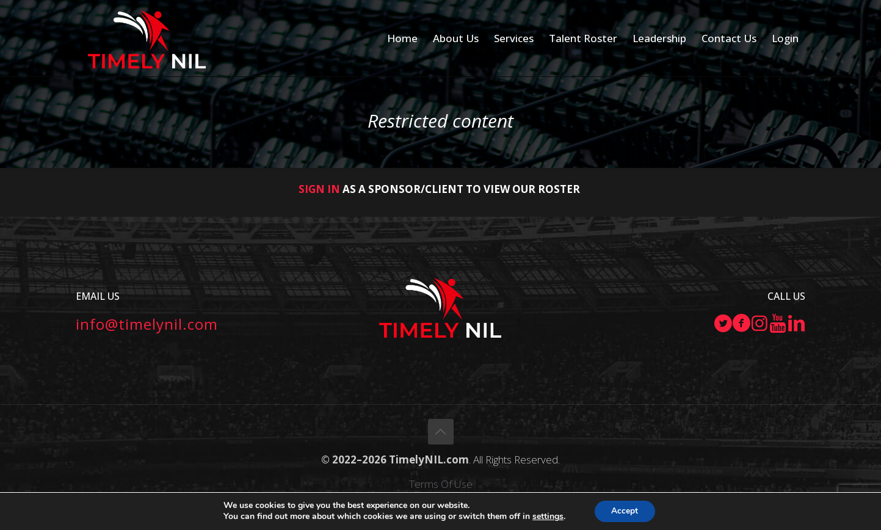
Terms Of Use (441, 484)
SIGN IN (319, 189)
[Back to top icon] (441, 432)
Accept (624, 511)
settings (546, 516)
